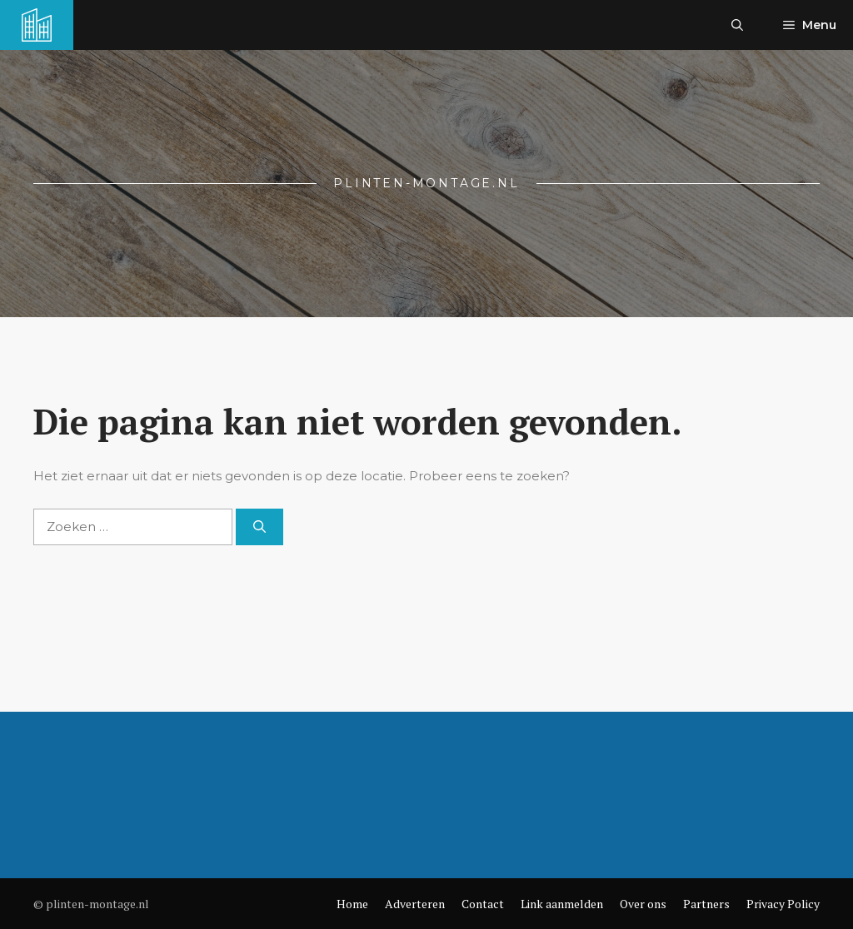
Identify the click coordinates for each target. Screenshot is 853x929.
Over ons (643, 904)
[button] (737, 25)
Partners (706, 904)
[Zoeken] (259, 527)
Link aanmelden (562, 904)
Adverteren (415, 904)
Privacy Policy (783, 904)
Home (352, 904)
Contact (482, 904)
